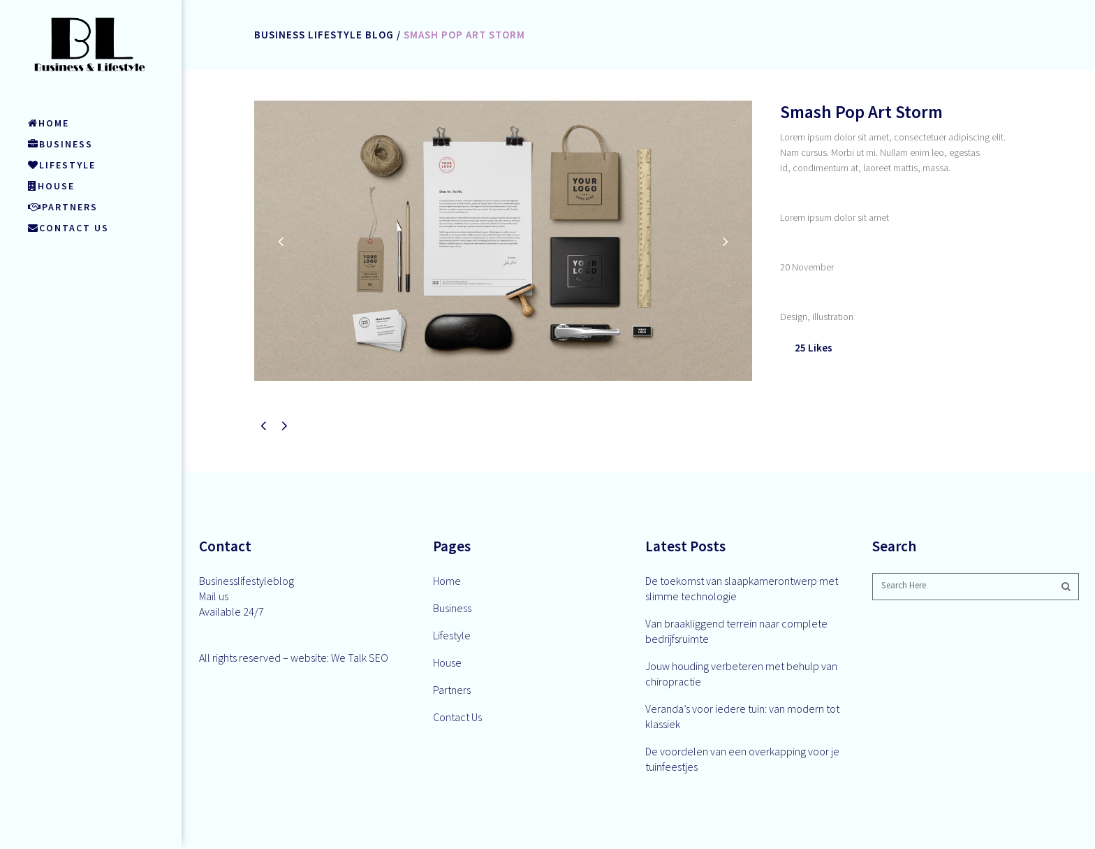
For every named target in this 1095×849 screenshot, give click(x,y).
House (447, 662)
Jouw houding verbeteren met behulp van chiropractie (741, 673)
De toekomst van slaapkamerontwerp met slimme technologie (741, 588)
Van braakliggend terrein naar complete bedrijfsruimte (736, 631)
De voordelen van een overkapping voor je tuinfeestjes (742, 759)
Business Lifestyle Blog (324, 34)
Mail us (213, 596)
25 (813, 347)
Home (447, 581)
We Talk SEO (359, 658)
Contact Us (457, 717)
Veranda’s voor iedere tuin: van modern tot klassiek (742, 716)
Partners (452, 690)
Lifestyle (452, 635)
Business (452, 608)
